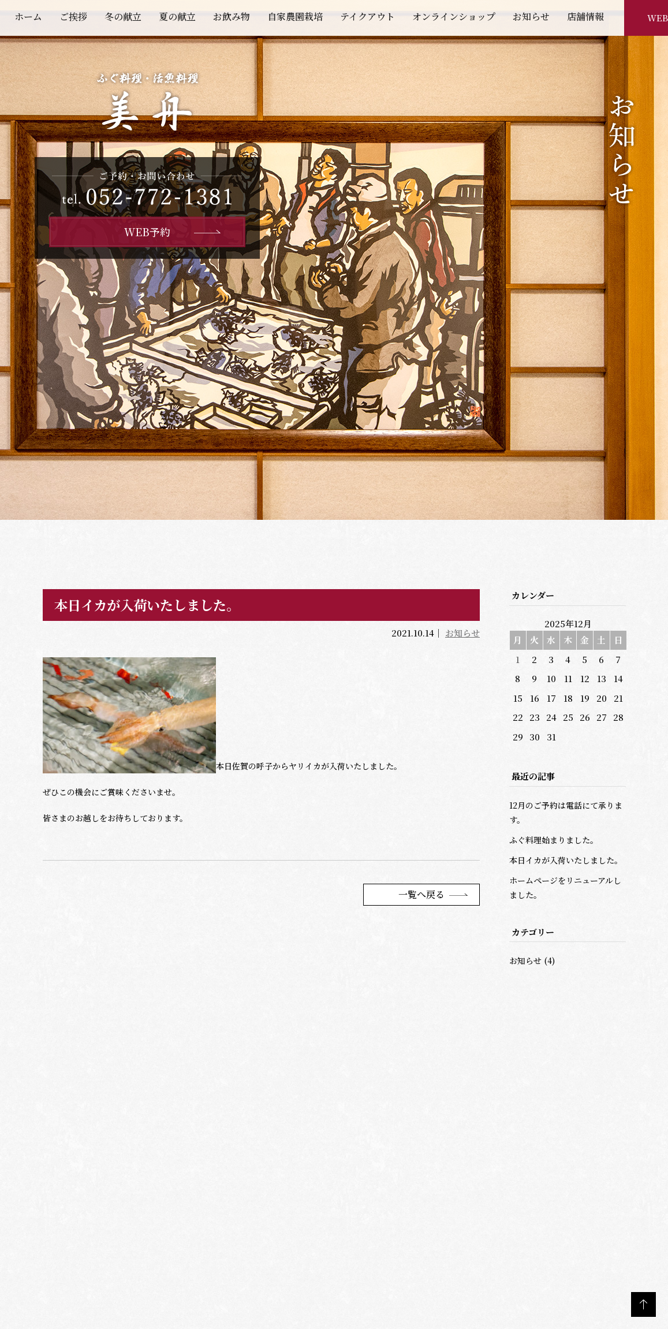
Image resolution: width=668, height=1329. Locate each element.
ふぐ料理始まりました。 (553, 840)
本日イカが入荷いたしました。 (565, 860)
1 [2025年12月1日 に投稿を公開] (518, 659)
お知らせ (462, 633)
